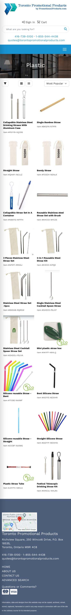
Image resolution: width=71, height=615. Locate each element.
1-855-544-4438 (47, 36)
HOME (6, 566)
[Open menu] (64, 49)
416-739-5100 (24, 36)
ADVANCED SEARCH (15, 580)
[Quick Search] (32, 29)
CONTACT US (10, 575)
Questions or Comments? (19, 586)
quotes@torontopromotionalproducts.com (36, 40)
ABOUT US (9, 571)
